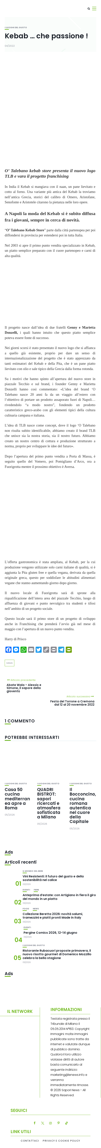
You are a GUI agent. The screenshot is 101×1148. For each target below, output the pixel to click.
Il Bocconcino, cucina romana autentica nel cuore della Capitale (83, 805)
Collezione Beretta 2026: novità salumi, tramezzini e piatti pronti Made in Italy (53, 916)
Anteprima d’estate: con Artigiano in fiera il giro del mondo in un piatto (59, 897)
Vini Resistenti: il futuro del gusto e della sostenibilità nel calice (53, 878)
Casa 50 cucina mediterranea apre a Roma (17, 799)
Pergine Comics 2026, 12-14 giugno (50, 932)
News (36, 909)
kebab (9, 662)
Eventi (26, 890)
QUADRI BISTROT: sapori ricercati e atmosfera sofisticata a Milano (48, 803)
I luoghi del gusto (16, 27)
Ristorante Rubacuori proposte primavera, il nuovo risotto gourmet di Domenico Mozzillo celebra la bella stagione (57, 954)
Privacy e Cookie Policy (61, 1140)
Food (26, 909)
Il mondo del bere (33, 871)
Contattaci (30, 1140)
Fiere (36, 890)
